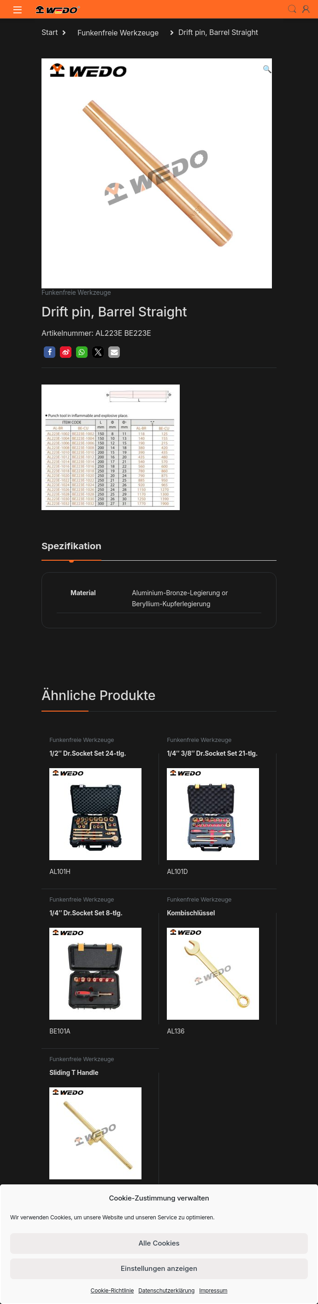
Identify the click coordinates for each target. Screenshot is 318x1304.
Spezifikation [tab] (71, 546)
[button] (267, 69)
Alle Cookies (158, 1243)
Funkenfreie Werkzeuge (118, 32)
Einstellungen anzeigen (159, 1268)
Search (292, 9)
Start (49, 32)
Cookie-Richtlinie (112, 1290)
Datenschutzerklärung (166, 1290)
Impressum (213, 1290)
